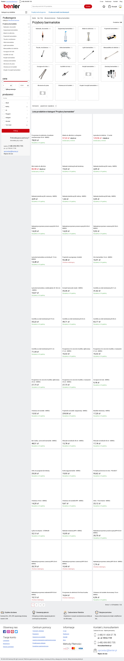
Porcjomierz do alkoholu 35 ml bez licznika (75, 592)
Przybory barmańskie (10, 24)
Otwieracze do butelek (10, 67)
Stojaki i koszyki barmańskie (11, 70)
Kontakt (115, 1)
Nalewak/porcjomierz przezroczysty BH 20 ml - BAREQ (45, 227)
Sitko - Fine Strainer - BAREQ (101, 500)
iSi (6, 110)
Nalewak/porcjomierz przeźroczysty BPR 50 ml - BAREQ (107, 532)
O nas (101, 1)
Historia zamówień (8, 646)
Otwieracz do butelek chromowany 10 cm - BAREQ (106, 593)
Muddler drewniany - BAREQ (101, 410)
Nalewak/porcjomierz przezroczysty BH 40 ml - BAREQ (76, 227)
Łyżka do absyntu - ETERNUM (40, 530)
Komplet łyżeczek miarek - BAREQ (72, 288)
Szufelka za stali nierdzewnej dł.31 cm (43, 349)
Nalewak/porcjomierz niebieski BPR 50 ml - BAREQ (44, 593)
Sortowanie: (35, 106)
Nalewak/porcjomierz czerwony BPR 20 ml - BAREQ (44, 562)
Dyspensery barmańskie (10, 30)
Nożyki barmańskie (9, 57)
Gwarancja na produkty (39, 637)
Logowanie (6, 640)
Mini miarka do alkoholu (39, 166)
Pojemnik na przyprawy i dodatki (72, 257)
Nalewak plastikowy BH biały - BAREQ (104, 196)
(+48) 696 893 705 (26, 1)
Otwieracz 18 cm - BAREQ (39, 500)
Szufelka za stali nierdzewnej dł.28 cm (104, 319)
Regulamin (36, 634)
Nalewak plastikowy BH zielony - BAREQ (74, 196)
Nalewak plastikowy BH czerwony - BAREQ (44, 196)
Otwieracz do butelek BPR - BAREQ (72, 500)
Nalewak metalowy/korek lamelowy (72, 166)
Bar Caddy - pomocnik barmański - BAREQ (44, 440)
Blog (121, 1)
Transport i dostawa (38, 631)
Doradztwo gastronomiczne (40, 646)
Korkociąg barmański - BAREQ (71, 470)
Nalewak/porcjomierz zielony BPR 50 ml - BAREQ (107, 561)
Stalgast (8, 117)
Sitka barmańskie (8, 42)
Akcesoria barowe (13, 20)
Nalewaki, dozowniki (9, 27)
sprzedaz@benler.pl (11, 1)
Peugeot (8, 114)
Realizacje (108, 1)
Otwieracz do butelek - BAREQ (41, 410)
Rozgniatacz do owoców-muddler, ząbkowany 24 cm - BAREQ (45, 381)
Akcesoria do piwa (9, 64)
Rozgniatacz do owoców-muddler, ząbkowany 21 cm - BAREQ (76, 350)
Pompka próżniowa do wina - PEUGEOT (105, 470)
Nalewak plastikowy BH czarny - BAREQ (105, 166)
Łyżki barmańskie (8, 45)
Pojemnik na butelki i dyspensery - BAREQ (74, 410)
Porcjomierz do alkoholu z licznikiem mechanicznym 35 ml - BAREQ (42, 136)
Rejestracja (6, 643)
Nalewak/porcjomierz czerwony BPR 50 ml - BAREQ (75, 562)
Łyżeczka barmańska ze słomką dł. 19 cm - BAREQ (44, 258)
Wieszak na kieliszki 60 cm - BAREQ (103, 440)
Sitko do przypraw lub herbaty (40, 470)
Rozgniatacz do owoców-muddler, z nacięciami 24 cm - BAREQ (76, 381)
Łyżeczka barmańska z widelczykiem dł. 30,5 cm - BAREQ (46, 289)
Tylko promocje (11, 89)
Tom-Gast (8, 125)
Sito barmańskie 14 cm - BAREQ (102, 257)
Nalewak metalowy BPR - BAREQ (72, 530)
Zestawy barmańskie (9, 61)
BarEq (7, 106)
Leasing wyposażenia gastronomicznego (44, 640)
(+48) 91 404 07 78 (107, 635)
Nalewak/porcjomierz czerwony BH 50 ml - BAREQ (105, 227)
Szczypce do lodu (8, 51)
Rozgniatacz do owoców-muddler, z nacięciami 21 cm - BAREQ (107, 350)
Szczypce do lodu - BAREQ (101, 380)
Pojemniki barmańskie (9, 36)
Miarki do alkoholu (8, 33)
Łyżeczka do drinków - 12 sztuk (102, 135)
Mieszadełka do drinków (10, 48)
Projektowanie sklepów (39, 643)
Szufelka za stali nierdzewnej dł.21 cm (104, 288)
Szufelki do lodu (8, 54)
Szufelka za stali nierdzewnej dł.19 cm (43, 319)
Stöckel (8, 121)
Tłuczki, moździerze (9, 39)
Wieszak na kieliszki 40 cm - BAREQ (72, 440)
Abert (7, 103)
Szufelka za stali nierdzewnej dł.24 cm (73, 319)
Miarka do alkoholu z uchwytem (71, 135)
